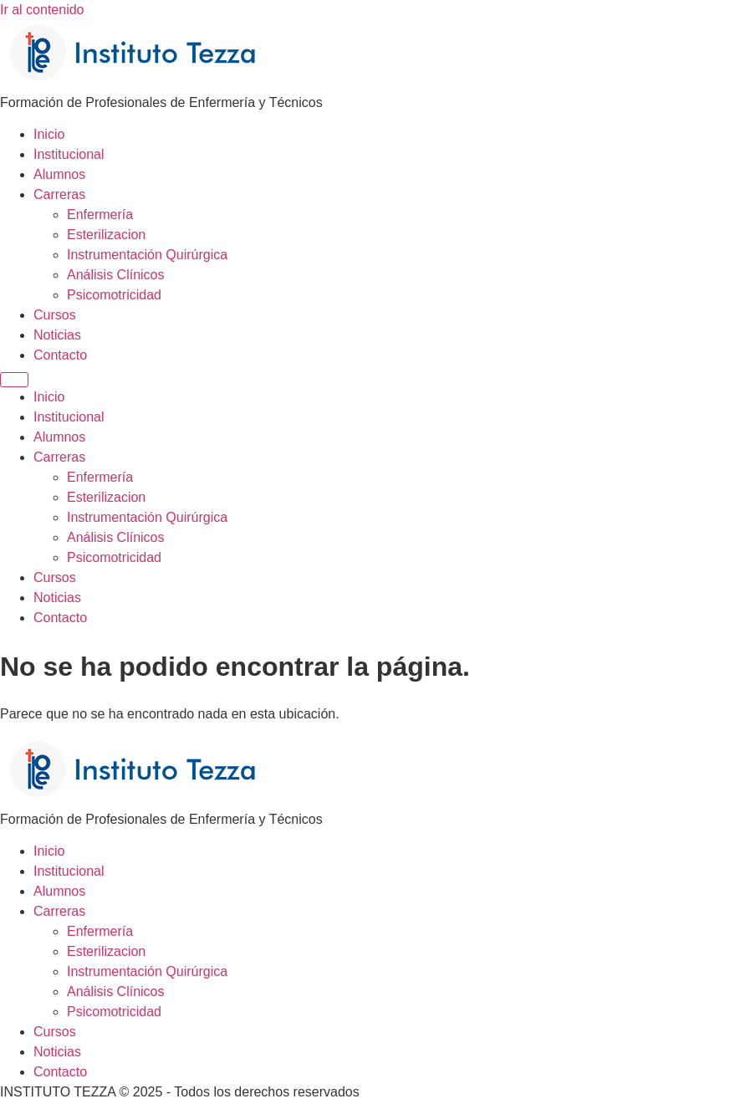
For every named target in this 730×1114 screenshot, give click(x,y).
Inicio (48, 134)
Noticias (57, 335)
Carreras (59, 194)
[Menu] (14, 379)
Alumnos (59, 174)
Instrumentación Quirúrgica (147, 255)
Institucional (69, 154)
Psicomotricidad (114, 295)
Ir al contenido (42, 10)
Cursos (54, 315)
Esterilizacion (106, 234)
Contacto (60, 355)
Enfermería (100, 214)
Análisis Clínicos (115, 275)
